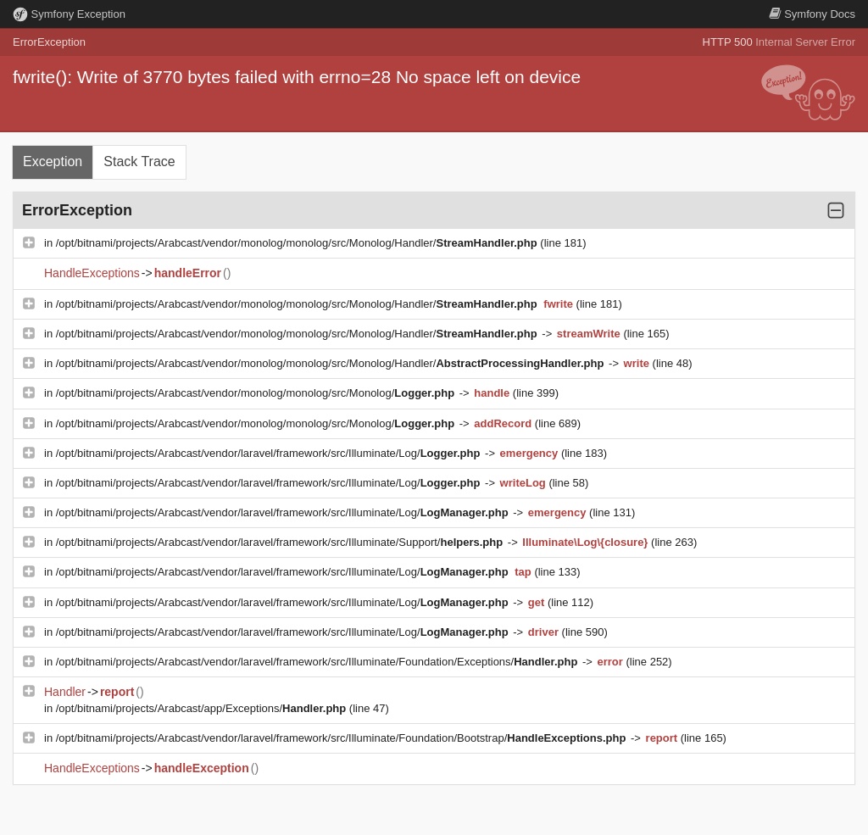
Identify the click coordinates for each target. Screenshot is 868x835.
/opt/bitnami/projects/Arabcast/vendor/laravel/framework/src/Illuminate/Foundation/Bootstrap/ (342, 738)
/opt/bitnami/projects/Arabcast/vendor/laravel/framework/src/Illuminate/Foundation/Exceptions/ (318, 661)
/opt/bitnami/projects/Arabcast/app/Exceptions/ (202, 708)
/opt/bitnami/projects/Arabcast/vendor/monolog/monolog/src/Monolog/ (257, 393)
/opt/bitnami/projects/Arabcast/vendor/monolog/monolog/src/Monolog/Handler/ (298, 243)
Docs (812, 14)
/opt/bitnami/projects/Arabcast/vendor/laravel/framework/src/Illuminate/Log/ (269, 453)
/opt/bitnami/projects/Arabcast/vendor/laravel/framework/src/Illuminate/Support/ (281, 542)
